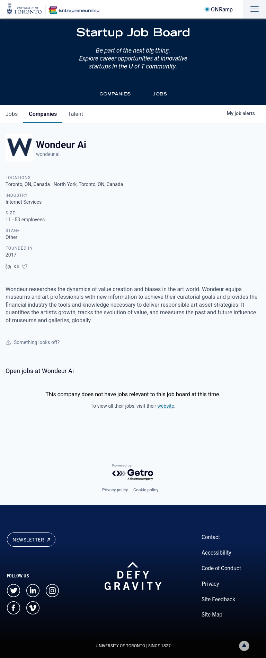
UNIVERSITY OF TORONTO (120, 645)
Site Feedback (218, 598)
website (165, 406)
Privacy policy (115, 490)
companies (43, 114)
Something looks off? (33, 342)
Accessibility (216, 552)
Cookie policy (145, 490)
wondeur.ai (48, 154)
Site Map (212, 614)
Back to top (245, 645)
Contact (211, 536)
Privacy (210, 583)
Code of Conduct (221, 567)
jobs (12, 114)
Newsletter (31, 539)
